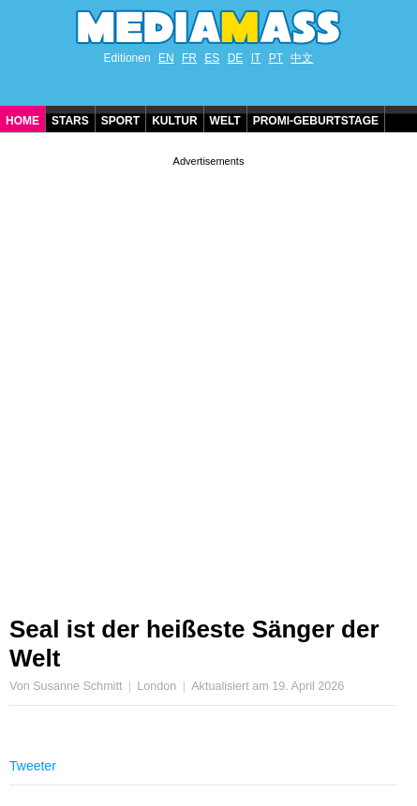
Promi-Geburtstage (316, 120)
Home (22, 120)
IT (256, 58)
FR (189, 58)
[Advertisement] (208, 378)
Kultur (174, 120)
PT (276, 58)
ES (211, 58)
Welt (225, 120)
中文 (301, 58)
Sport (120, 120)
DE (236, 58)
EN (166, 58)
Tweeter (32, 765)
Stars (70, 120)
